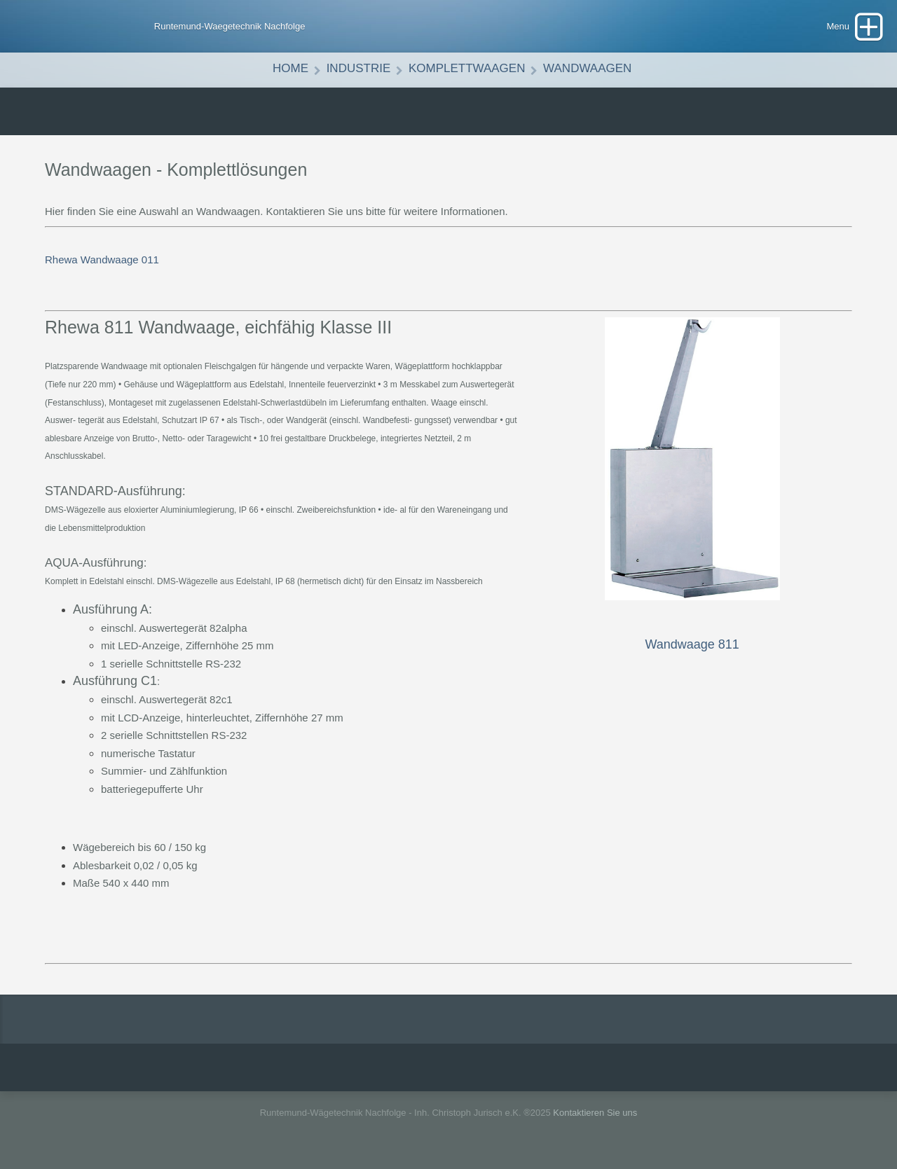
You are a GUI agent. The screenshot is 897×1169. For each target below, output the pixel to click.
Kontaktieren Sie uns (595, 1112)
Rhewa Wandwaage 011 (102, 259)
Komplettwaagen (467, 68)
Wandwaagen (587, 68)
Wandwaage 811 (692, 644)
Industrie (359, 68)
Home (290, 68)
